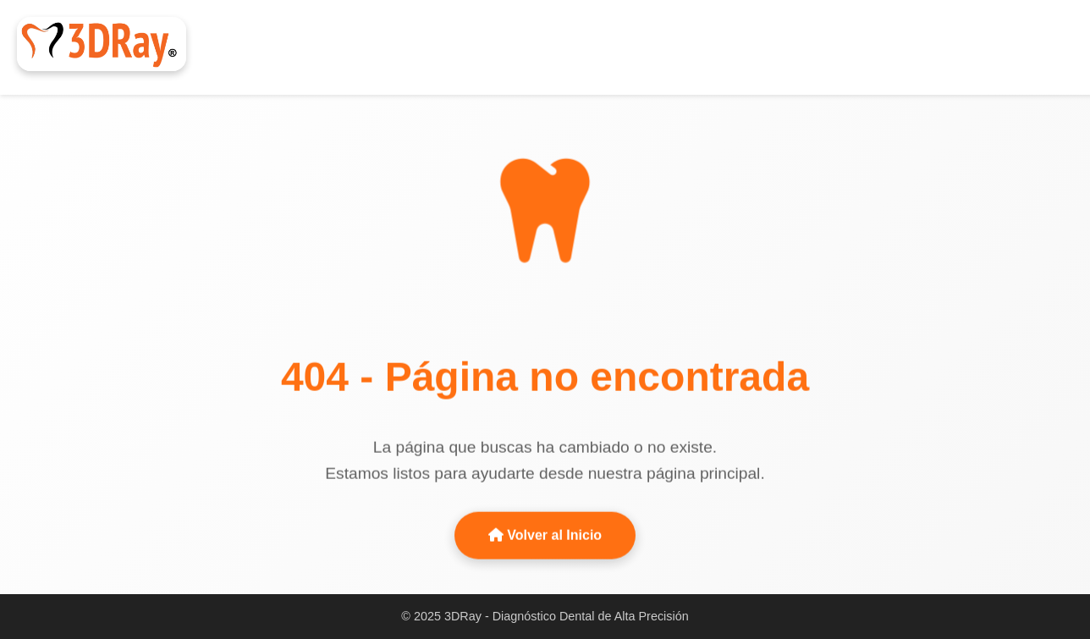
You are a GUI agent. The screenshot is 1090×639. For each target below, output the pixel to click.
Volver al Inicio (545, 534)
